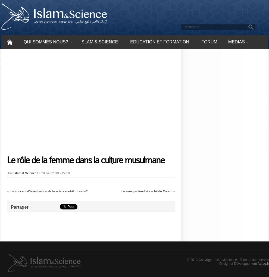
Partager (20, 207)
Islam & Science (25, 173)
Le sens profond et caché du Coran (146, 191)
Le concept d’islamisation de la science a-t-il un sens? (49, 191)
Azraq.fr (263, 264)
